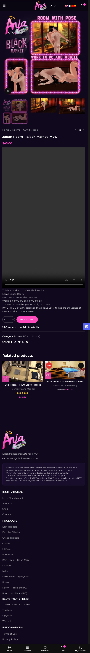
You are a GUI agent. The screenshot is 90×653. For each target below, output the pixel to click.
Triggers (7, 610)
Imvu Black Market (12, 498)
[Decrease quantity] (4, 319)
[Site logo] (41, 5)
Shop (5, 508)
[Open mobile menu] (4, 5)
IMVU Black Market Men (15, 560)
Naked (5, 571)
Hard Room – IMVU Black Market (65, 381)
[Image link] (14, 439)
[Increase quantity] (13, 319)
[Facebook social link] (11, 342)
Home (5, 129)
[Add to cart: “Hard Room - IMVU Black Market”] (48, 375)
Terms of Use (9, 633)
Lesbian (6, 565)
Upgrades (7, 615)
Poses (5, 582)
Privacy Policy (10, 639)
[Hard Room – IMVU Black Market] (65, 370)
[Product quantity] (8, 319)
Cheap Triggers (10, 537)
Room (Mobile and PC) (14, 587)
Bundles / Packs (11, 532)
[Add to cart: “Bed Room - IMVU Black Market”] (5, 379)
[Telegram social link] (27, 342)
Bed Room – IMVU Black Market (23, 384)
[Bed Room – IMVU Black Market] (22, 371)
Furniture (7, 554)
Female (6, 548)
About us (7, 503)
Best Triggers (9, 526)
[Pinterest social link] (19, 342)
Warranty (7, 621)
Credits (6, 543)
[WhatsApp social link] (23, 342)
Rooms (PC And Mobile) (25, 129)
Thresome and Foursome (16, 604)
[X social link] (15, 342)
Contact (6, 514)
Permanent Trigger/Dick (15, 576)
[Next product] (83, 130)
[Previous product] (76, 130)
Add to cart (27, 319)
